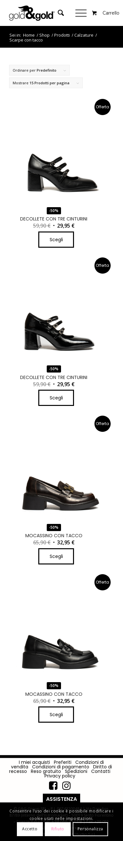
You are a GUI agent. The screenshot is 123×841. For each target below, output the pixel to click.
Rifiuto (57, 829)
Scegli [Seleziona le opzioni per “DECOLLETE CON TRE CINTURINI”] (56, 239)
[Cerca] (57, 13)
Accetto (29, 829)
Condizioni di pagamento (60, 767)
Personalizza (90, 829)
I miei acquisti (34, 762)
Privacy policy (59, 776)
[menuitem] (61, 13)
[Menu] (82, 13)
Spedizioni (76, 771)
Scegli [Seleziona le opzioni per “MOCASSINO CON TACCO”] (56, 556)
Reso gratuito (46, 771)
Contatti (100, 771)
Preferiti (62, 762)
